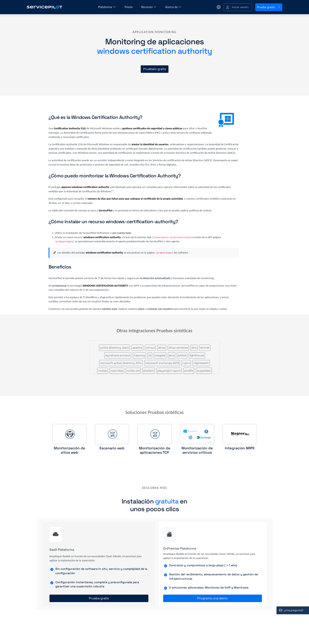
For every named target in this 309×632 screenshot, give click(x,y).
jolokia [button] (182, 355)
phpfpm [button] (148, 370)
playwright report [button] (169, 370)
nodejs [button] (102, 370)
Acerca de (173, 7)
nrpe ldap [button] (117, 370)
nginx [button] (186, 363)
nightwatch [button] (201, 363)
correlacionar (59, 285)
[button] (238, 7)
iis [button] (150, 355)
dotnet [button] (204, 347)
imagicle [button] (160, 355)
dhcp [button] (161, 347)
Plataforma (107, 7)
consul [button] (150, 347)
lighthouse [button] (197, 355)
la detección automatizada (155, 278)
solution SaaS (109, 309)
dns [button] (194, 347)
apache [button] (137, 347)
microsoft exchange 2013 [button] (162, 363)
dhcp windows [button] (178, 347)
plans (141, 309)
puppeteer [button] (204, 370)
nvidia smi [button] (133, 370)
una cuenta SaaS (121, 233)
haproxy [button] (139, 355)
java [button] (171, 355)
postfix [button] (188, 370)
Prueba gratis (268, 7)
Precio (129, 7)
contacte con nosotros (160, 309)
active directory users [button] (114, 347)
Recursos (148, 7)
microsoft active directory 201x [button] (121, 363)
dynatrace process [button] (117, 355)
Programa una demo (212, 598)
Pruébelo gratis (154, 69)
